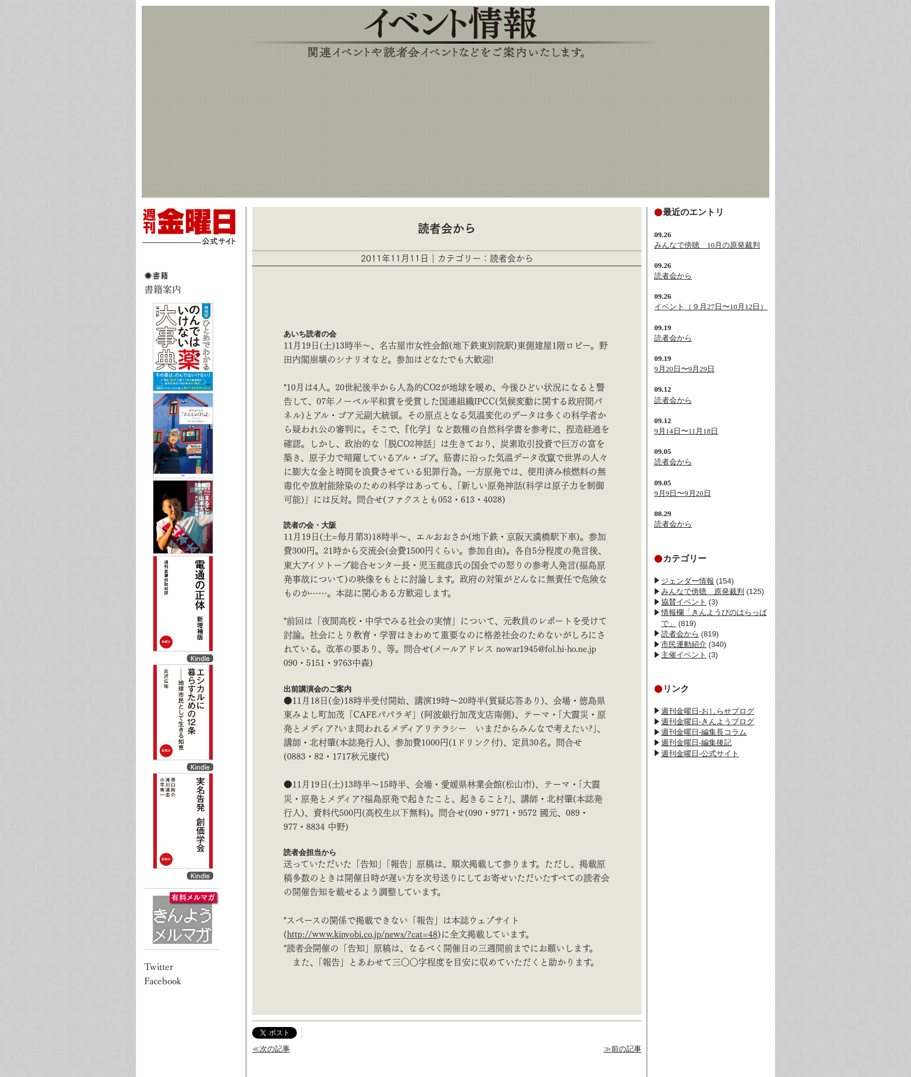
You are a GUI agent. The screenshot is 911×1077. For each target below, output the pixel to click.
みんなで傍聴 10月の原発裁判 (707, 245)
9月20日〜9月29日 (684, 368)
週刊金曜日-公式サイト (700, 753)
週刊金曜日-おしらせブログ (707, 711)
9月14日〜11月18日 (686, 431)
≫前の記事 (622, 1048)
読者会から (673, 275)
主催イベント (683, 654)
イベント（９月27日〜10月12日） (710, 306)
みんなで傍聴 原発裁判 (702, 591)
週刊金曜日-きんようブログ (707, 721)
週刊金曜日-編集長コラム (704, 732)
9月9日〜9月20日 (682, 493)
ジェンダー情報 (687, 581)
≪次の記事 (271, 1048)
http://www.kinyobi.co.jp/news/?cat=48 (362, 934)
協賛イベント (683, 601)
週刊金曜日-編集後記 (696, 742)
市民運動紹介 (683, 644)
